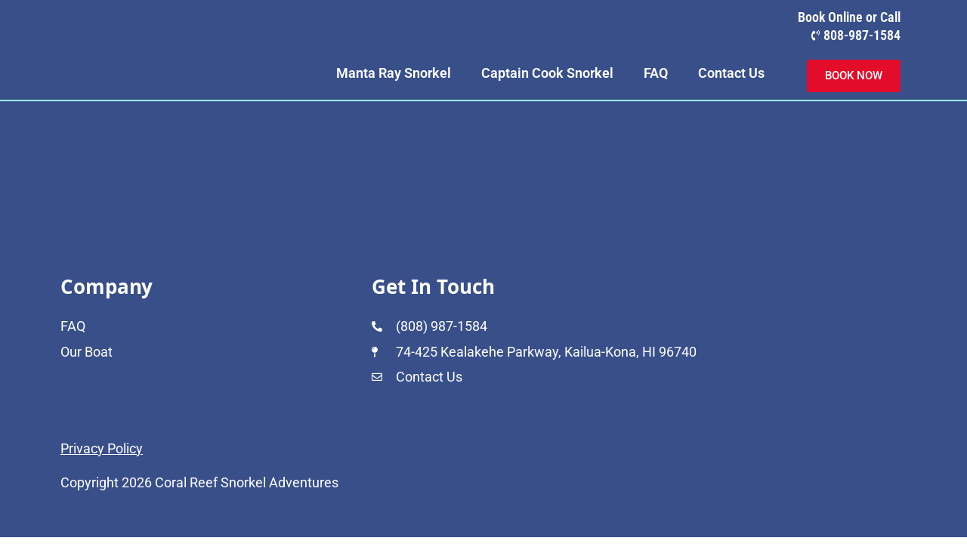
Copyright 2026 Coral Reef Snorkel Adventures (199, 482)
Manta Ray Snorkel (393, 73)
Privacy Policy (101, 448)
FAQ (656, 73)
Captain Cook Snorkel (547, 73)
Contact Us (731, 73)
